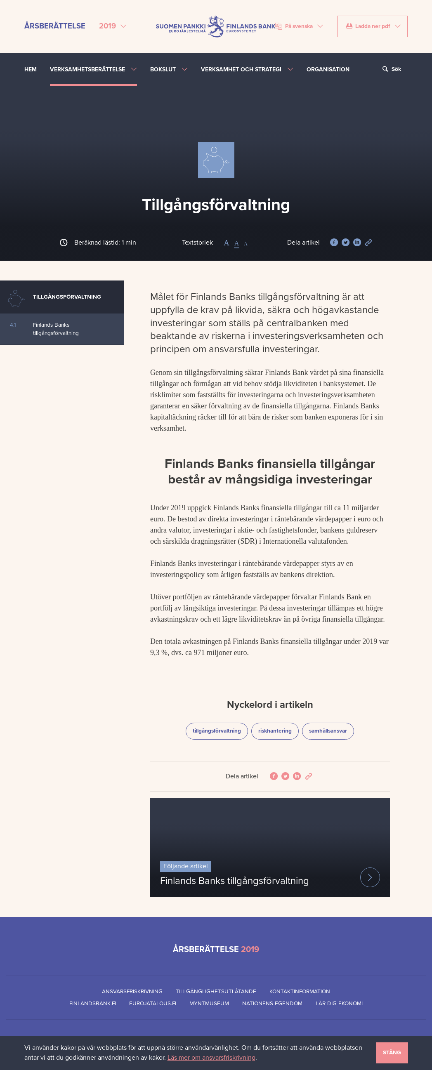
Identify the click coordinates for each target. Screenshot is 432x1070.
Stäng (392, 1052)
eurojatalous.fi (152, 1003)
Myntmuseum (209, 1003)
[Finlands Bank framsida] (216, 26)
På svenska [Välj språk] (294, 26)
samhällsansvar (331, 730)
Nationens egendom (272, 1003)
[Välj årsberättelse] (113, 26)
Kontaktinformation (299, 991)
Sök (390, 69)
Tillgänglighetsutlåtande (216, 991)
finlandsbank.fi (92, 1003)
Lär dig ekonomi (339, 1003)
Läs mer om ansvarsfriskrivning (211, 1058)
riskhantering (278, 730)
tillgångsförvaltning (217, 730)
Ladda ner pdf (367, 26)
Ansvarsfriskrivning (132, 991)
